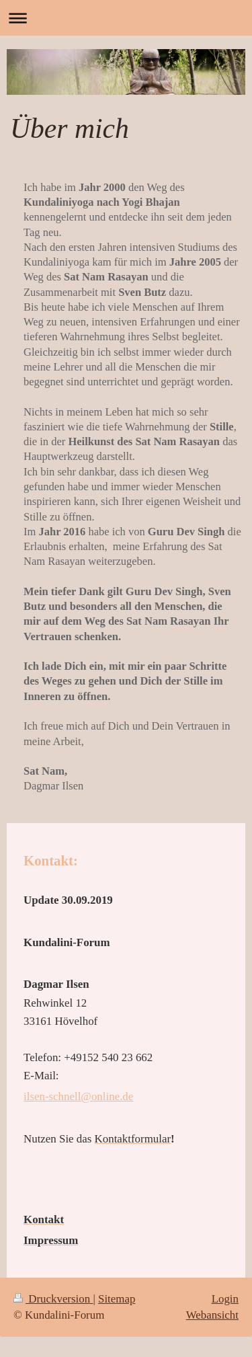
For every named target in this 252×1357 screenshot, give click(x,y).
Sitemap (116, 1298)
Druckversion (53, 1298)
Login (225, 1298)
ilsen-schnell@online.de (78, 1096)
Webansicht (212, 1315)
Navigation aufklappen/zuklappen (126, 17)
